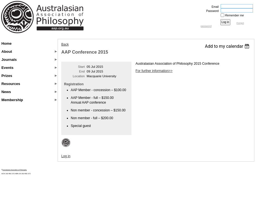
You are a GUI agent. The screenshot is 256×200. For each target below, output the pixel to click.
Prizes (6, 76)
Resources (10, 84)
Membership (12, 100)
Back (65, 44)
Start (81, 66)
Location (79, 76)
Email (214, 6)
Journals (9, 60)
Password (211, 10)
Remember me (234, 15)
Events (7, 68)
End (82, 71)
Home (6, 43)
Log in (65, 156)
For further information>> (154, 71)
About (6, 51)
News (6, 92)
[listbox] (228, 46)
